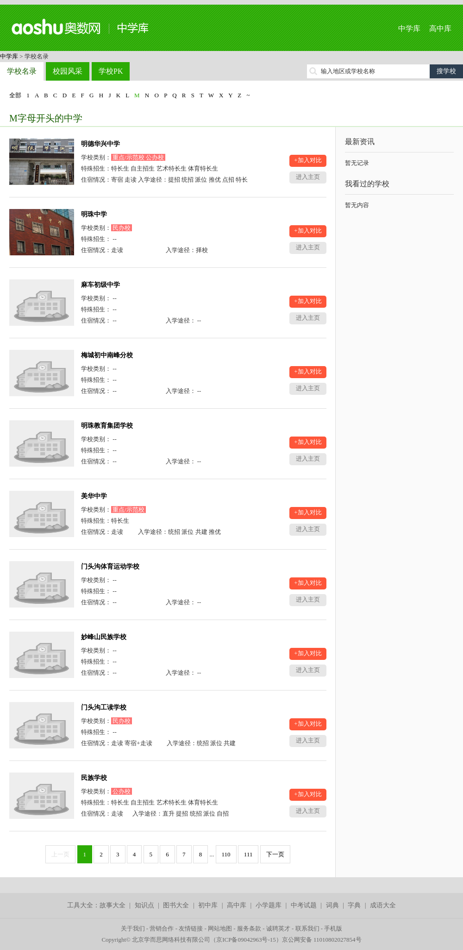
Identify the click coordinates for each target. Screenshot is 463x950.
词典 (332, 905)
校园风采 (67, 71)
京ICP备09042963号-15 (246, 939)
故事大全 (112, 905)
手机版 (333, 928)
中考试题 (304, 905)
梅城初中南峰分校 (107, 355)
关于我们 (133, 928)
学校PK (111, 71)
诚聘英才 (278, 928)
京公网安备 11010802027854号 (322, 939)
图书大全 (176, 905)
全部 (15, 95)
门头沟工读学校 (103, 707)
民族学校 (94, 777)
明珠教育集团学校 (107, 425)
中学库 (409, 28)
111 (248, 854)
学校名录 (22, 71)
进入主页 (308, 176)
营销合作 (162, 928)
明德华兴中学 (100, 143)
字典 (354, 905)
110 (226, 854)
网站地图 (220, 928)
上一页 (60, 854)
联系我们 (307, 928)
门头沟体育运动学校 (110, 566)
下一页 (275, 854)
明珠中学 (94, 214)
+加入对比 (307, 160)
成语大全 (383, 905)
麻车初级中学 (100, 284)
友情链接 (191, 928)
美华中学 (94, 496)
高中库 (440, 28)
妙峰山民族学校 (103, 636)
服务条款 (249, 928)
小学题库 (269, 905)
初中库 (208, 905)
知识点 (144, 905)
